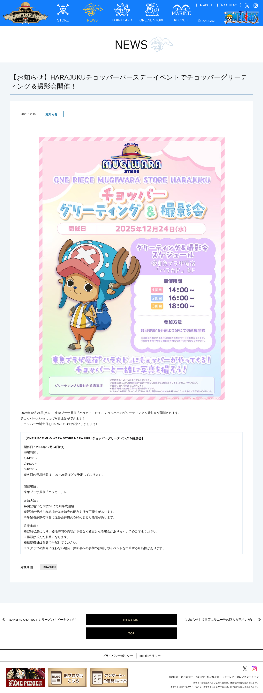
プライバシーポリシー (117, 655)
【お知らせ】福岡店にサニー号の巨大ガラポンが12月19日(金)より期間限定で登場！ (223, 619)
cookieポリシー (150, 655)
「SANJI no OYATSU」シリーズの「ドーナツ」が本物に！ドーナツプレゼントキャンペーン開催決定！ (46, 619)
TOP (131, 633)
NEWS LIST (131, 619)
